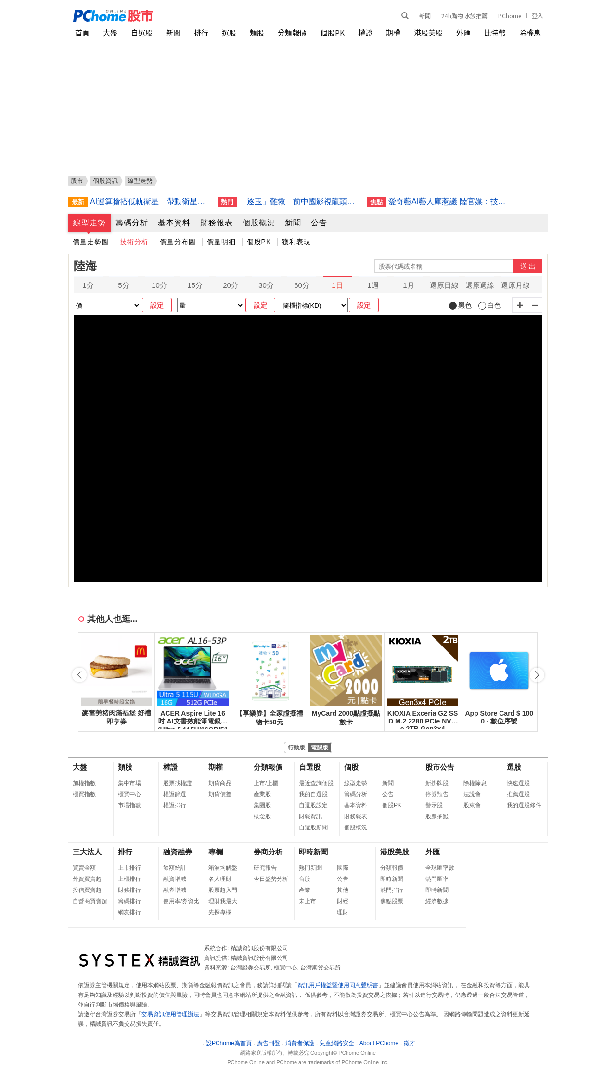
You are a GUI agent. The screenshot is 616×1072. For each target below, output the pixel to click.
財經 (342, 901)
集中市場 (129, 783)
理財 (342, 912)
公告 (319, 223)
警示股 (434, 805)
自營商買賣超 (90, 901)
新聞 (425, 16)
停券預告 (437, 794)
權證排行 (174, 805)
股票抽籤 (437, 816)
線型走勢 (89, 223)
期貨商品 (219, 783)
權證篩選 (174, 794)
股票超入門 (222, 890)
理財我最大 (222, 901)
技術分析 (134, 241)
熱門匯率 (437, 879)
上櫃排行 (129, 879)
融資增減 (174, 879)
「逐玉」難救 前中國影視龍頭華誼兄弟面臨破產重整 (299, 201)
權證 (365, 32)
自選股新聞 (313, 827)
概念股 (262, 816)
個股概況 (259, 223)
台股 (304, 879)
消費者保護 (299, 1043)
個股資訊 (105, 180)
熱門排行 (391, 890)
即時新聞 (313, 852)
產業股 (262, 794)
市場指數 (129, 805)
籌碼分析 (132, 223)
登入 (537, 16)
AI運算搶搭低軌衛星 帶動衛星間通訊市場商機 (150, 201)
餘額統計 (174, 868)
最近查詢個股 (316, 783)
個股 (351, 767)
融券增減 (174, 890)
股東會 (472, 805)
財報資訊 (310, 816)
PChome (509, 16)
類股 (257, 32)
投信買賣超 (87, 890)
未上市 (307, 901)
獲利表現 (296, 241)
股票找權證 (177, 783)
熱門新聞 (310, 868)
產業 (304, 890)
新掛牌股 (437, 783)
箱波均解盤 (222, 868)
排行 (201, 32)
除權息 (530, 32)
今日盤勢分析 (271, 879)
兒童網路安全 (337, 1043)
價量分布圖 (178, 241)
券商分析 (268, 852)
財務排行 (129, 890)
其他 (342, 890)
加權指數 (84, 783)
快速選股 (518, 783)
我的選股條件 (524, 805)
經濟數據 (437, 901)
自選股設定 (313, 805)
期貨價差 (219, 794)
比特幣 (495, 32)
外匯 (463, 32)
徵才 (409, 1043)
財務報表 (216, 223)
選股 (229, 32)
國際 (342, 868)
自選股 (142, 32)
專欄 (215, 852)
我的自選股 (313, 794)
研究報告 (265, 868)
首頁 (82, 32)
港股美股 (428, 32)
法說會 (472, 794)
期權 (393, 32)
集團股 (262, 805)
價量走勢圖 (91, 241)
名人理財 (219, 879)
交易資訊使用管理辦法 (170, 1014)
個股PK (333, 32)
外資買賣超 (87, 879)
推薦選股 (518, 794)
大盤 (110, 32)
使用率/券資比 (181, 901)
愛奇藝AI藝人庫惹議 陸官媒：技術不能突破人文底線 (448, 201)
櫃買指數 (84, 794)
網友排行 (129, 912)
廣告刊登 (268, 1043)
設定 (157, 305)
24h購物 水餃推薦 (464, 16)
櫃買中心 (129, 794)
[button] (537, 675)
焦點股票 (391, 901)
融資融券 (177, 852)
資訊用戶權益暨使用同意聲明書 (337, 985)
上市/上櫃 (266, 783)
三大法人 (87, 852)
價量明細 (221, 241)
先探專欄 (219, 912)
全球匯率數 (439, 868)
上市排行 (129, 868)
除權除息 (475, 783)
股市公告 (439, 767)
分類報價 (292, 32)
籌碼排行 (129, 901)
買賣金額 (84, 868)
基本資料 (174, 223)
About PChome (378, 1043)
